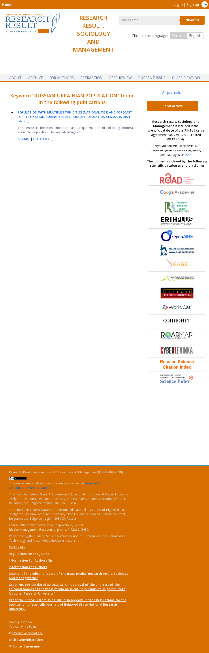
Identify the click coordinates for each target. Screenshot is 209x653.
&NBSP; (75, 116)
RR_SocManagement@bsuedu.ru (32, 529)
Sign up (192, 4)
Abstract (24, 139)
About (15, 77)
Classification (186, 77)
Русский (179, 35)
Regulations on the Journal (30, 554)
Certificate (17, 547)
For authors (61, 77)
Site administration (27, 640)
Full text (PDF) (43, 139)
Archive (35, 77)
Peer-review (120, 77)
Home (7, 4)
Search (192, 20)
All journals (171, 92)
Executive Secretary (27, 633)
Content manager (26, 646)
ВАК (188, 155)
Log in (178, 4)
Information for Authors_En (30, 560)
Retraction (91, 77)
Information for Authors (28, 567)
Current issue (152, 77)
